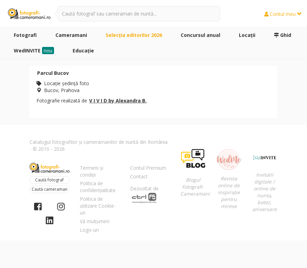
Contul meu (283, 14)
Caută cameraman (49, 189)
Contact (139, 176)
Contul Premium (148, 168)
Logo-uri (89, 230)
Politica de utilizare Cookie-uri (98, 206)
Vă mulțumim (94, 221)
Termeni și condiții (91, 171)
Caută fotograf (49, 180)
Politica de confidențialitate (98, 186)
